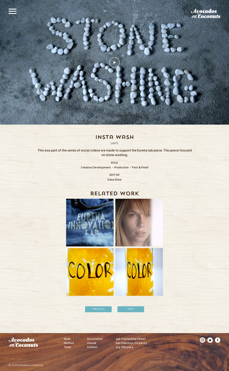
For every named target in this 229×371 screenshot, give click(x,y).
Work (67, 338)
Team (67, 347)
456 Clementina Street (131, 341)
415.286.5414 (124, 347)
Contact (92, 347)
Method (69, 343)
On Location (95, 338)
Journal (91, 343)
